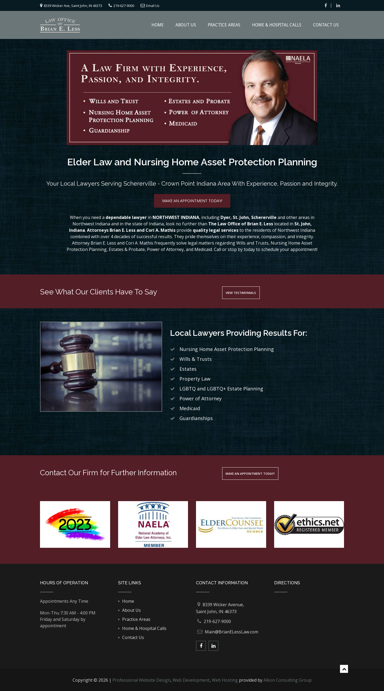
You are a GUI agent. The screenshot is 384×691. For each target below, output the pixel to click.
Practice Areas (224, 25)
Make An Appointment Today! (192, 200)
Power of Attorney (200, 398)
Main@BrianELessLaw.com (231, 631)
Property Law (194, 378)
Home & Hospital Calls (276, 25)
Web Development (191, 680)
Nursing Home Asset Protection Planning (226, 349)
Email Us (177, 5)
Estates (188, 368)
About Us (185, 25)
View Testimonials (249, 292)
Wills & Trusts (195, 359)
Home (157, 25)
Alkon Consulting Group (287, 680)
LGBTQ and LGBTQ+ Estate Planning (221, 388)
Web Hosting (225, 680)
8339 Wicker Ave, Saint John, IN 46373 (81, 5)
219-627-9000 (143, 5)
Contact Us (326, 25)
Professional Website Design (141, 680)
